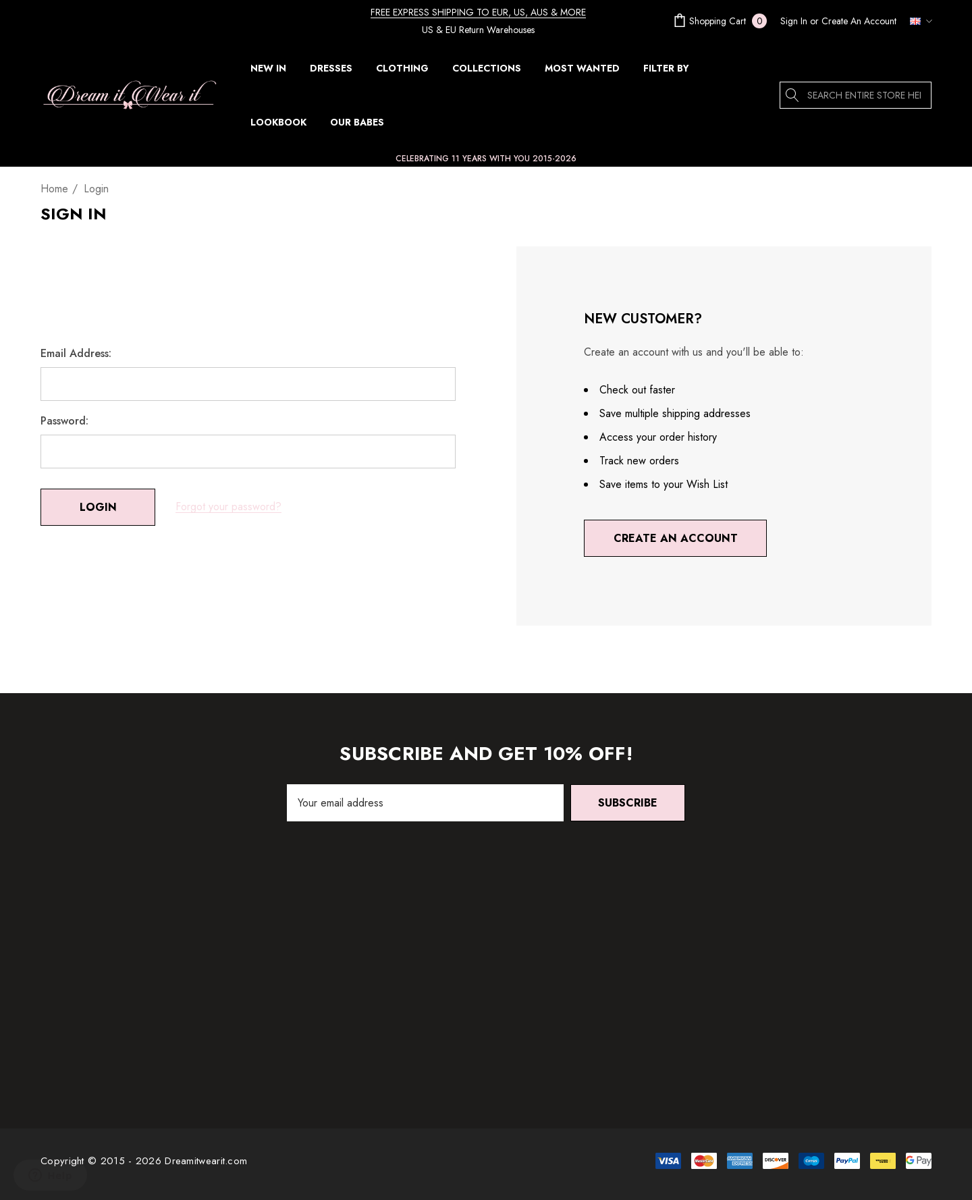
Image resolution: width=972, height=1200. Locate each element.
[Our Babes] (357, 122)
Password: (64, 421)
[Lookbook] (278, 122)
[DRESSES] (331, 71)
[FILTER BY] (666, 71)
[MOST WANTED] (582, 68)
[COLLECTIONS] (486, 71)
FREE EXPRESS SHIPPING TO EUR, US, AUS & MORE (478, 12)
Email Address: (75, 353)
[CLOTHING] (402, 71)
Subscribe (627, 803)
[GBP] (917, 21)
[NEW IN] (268, 68)
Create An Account (858, 21)
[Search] (793, 95)
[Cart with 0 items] (719, 20)
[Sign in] (793, 21)
